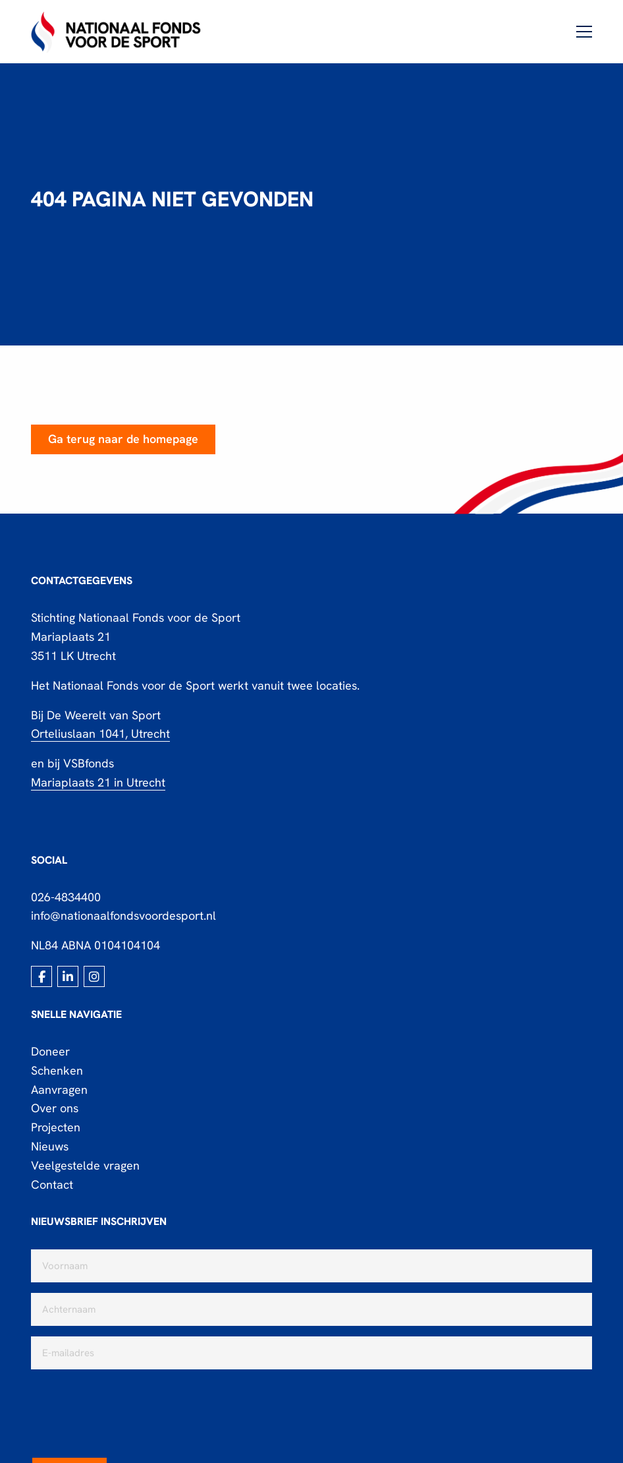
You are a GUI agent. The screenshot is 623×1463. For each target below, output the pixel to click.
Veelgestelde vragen (85, 1165)
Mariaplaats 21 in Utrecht (98, 782)
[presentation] (131, 1405)
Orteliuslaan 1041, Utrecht (100, 733)
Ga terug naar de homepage (123, 438)
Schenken (57, 1070)
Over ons (54, 1108)
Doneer (50, 1051)
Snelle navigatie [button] (76, 1014)
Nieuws (49, 1146)
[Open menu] (579, 31)
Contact (52, 1184)
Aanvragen (59, 1089)
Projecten (55, 1127)
